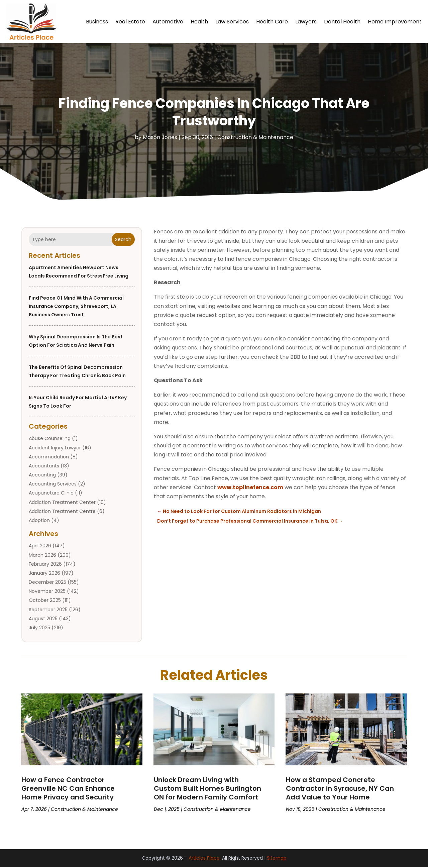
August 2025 (43, 618)
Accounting (42, 474)
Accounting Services (53, 483)
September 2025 (48, 609)
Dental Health (342, 21)
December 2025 (47, 582)
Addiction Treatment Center (62, 502)
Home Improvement (395, 21)
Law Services (232, 21)
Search (123, 239)
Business (97, 21)
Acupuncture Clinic (51, 493)
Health (199, 21)
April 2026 (40, 545)
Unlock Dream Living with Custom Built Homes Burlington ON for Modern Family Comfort (207, 788)
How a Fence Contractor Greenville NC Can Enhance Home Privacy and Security (68, 788)
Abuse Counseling (50, 438)
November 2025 (47, 591)
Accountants (44, 465)
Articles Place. (205, 858)
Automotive (167, 21)
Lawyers (306, 21)
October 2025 (45, 600)
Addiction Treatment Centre (62, 511)
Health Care (272, 21)
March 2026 (42, 555)
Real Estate (130, 21)
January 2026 (44, 573)
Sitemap (277, 858)
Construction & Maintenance (255, 137)
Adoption (39, 520)
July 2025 (39, 627)
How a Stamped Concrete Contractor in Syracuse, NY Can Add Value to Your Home (340, 788)
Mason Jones (160, 137)
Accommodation (49, 456)
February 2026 (45, 564)
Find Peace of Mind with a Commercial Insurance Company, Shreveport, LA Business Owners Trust (76, 306)
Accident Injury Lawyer (55, 447)
